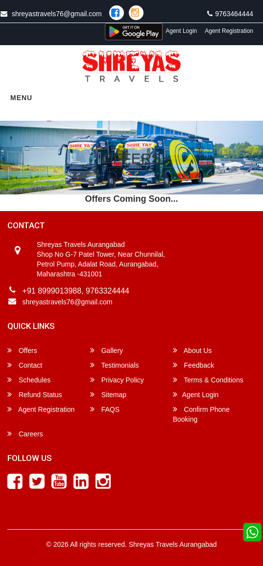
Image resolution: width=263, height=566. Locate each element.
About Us (192, 350)
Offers (22, 350)
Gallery (106, 350)
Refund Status (34, 394)
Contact (24, 365)
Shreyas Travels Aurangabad (173, 544)
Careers (25, 434)
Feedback (193, 365)
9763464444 (230, 14)
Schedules (28, 380)
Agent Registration (229, 30)
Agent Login (181, 30)
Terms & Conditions (208, 380)
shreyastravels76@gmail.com (68, 302)
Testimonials (114, 365)
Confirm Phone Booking (201, 414)
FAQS (105, 409)
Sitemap (108, 394)
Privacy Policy (117, 380)
